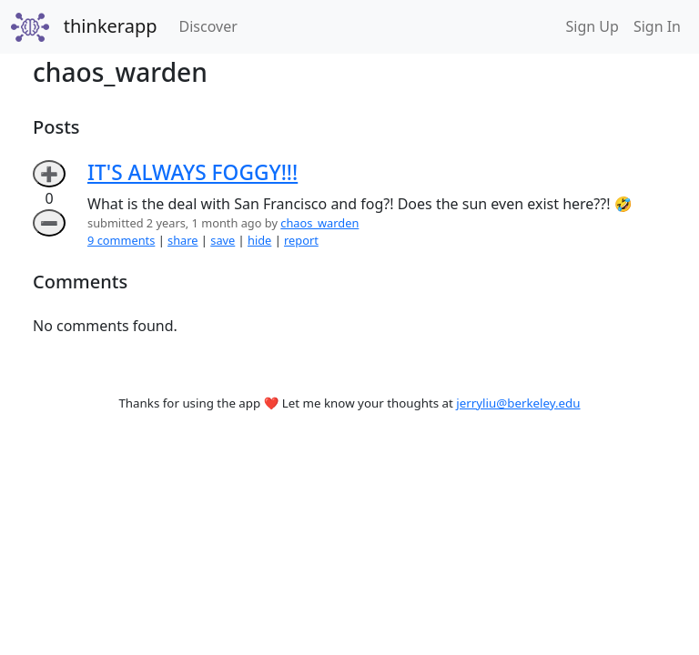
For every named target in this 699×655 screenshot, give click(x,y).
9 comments (121, 240)
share (182, 240)
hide (259, 240)
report (301, 240)
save (222, 240)
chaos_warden (319, 223)
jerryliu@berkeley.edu (518, 403)
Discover (212, 25)
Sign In (657, 26)
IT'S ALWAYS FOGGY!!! (192, 172)
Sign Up (592, 26)
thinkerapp (110, 26)
